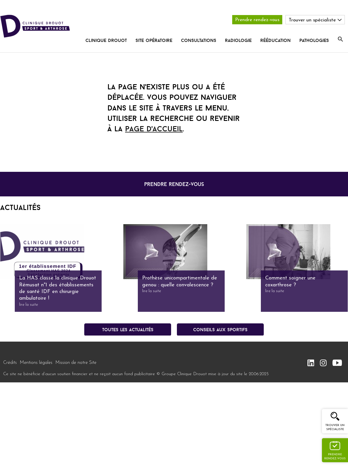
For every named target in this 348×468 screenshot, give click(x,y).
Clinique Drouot (106, 40)
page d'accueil (154, 128)
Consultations (198, 40)
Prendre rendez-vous (257, 19)
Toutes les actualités (127, 329)
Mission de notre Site (75, 362)
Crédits (10, 362)
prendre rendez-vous (174, 184)
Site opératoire (153, 40)
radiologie (238, 40)
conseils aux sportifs (220, 329)
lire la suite (28, 305)
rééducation (275, 40)
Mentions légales (36, 362)
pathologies (314, 40)
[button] (340, 39)
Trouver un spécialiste (335, 427)
